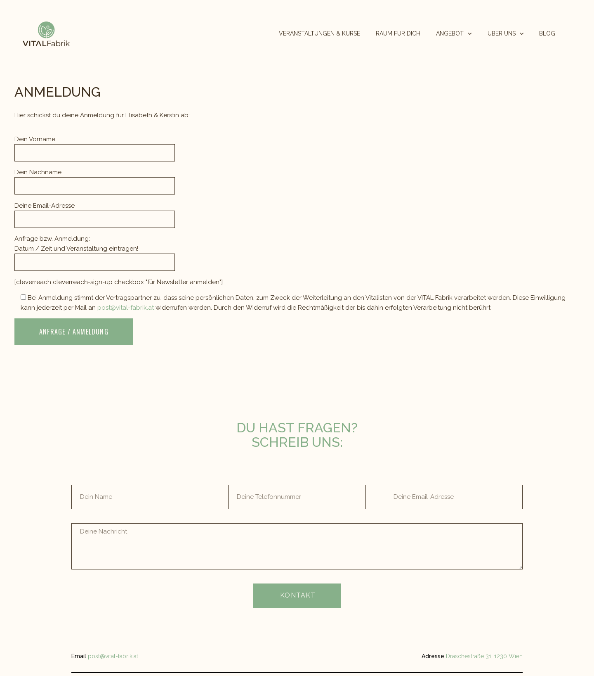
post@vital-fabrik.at (126, 307)
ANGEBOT (454, 33)
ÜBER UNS (506, 33)
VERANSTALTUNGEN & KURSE (319, 33)
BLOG (547, 33)
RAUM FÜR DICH (398, 33)
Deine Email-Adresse (94, 212)
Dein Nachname (94, 179)
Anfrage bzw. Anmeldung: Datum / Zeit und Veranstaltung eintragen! (94, 250)
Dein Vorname (94, 146)
